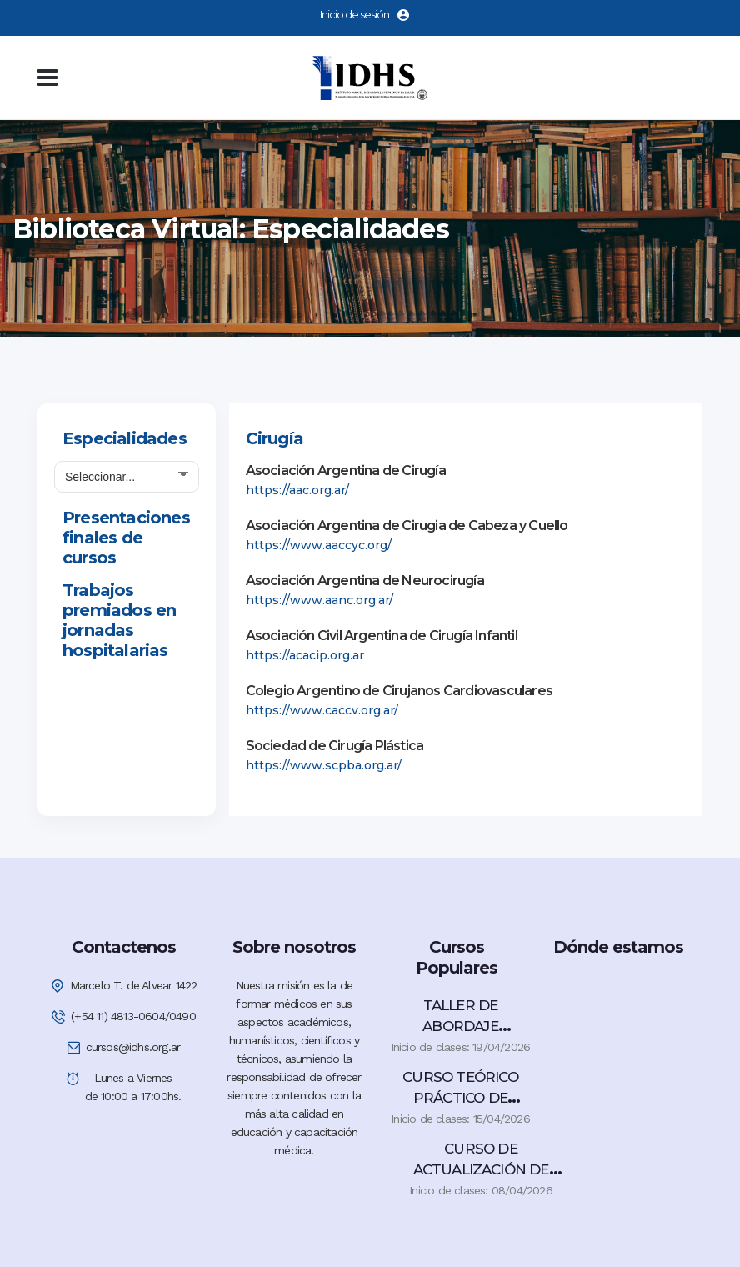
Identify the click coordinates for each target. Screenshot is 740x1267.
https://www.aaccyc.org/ (319, 545)
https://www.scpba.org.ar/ (324, 765)
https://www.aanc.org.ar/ (319, 600)
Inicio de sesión (364, 14)
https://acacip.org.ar (305, 655)
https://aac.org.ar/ (297, 490)
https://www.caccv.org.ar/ (322, 710)
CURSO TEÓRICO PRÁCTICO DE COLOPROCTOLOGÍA (460, 1098)
